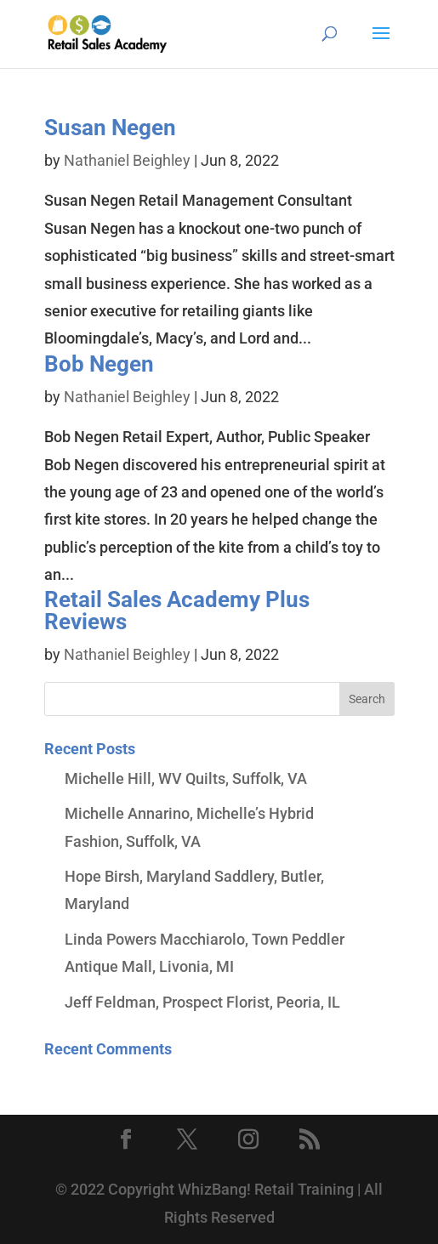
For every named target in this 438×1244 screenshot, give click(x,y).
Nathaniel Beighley (127, 160)
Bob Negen (99, 364)
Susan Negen (110, 127)
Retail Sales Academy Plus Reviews (177, 610)
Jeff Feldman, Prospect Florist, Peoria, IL (202, 1002)
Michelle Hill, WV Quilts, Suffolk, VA (186, 778)
